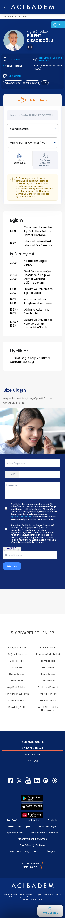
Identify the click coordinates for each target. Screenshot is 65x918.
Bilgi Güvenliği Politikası (32, 845)
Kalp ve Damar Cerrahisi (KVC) (48, 67)
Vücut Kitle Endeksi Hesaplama (48, 708)
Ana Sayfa (12, 820)
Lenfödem (48, 667)
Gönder (12, 566)
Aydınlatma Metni (21, 516)
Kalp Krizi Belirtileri (17, 687)
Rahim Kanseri (48, 700)
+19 (45, 82)
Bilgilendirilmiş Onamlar (44, 832)
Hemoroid (17, 680)
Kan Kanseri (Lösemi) (17, 694)
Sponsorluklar (15, 832)
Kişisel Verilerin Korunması (32, 839)
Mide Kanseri (48, 680)
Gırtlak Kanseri (17, 674)
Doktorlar (53, 820)
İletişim (51, 851)
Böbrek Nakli (17, 660)
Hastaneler (33, 820)
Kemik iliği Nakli (16, 707)
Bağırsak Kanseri (17, 654)
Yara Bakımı (32, 82)
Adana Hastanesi (14, 65)
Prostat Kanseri (48, 694)
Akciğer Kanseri (17, 647)
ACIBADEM (33, 741)
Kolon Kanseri (48, 647)
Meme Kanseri (48, 674)
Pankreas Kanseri (48, 687)
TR (60, 24)
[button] (12, 474)
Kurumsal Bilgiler (48, 826)
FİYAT (32, 760)
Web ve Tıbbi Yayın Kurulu (24, 851)
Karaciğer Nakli (17, 700)
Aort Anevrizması (13, 82)
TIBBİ (32, 754)
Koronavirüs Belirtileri (48, 654)
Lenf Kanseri (48, 660)
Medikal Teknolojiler (19, 826)
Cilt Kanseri (17, 667)
